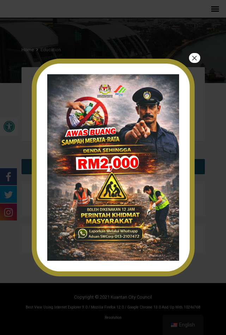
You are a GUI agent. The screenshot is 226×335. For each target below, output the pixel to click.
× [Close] (194, 58)
